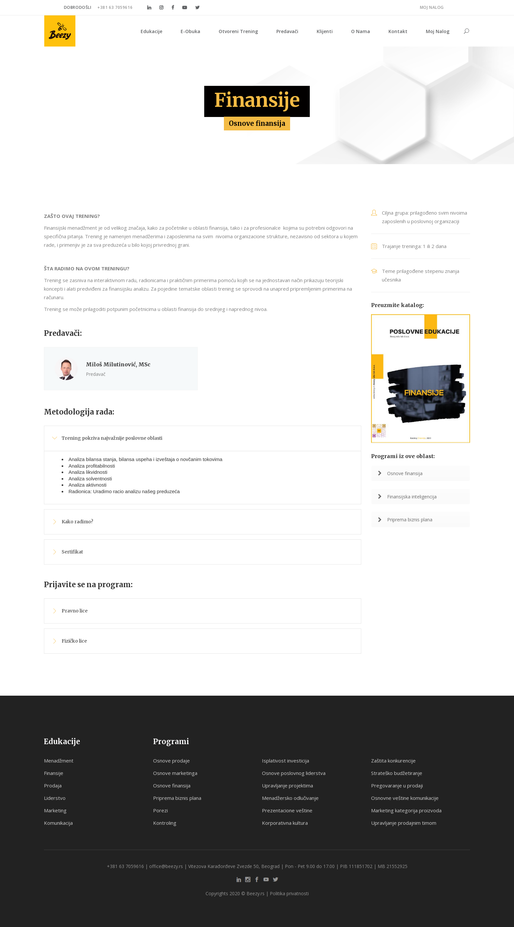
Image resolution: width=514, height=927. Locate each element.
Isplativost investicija (285, 760)
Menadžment (58, 760)
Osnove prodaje (171, 760)
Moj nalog (432, 7)
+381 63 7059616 (114, 7)
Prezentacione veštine (287, 810)
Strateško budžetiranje (396, 773)
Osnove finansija (400, 473)
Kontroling (164, 823)
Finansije (53, 773)
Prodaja (53, 785)
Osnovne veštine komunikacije (405, 798)
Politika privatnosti (289, 893)
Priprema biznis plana (405, 519)
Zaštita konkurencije (393, 760)
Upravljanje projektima (287, 785)
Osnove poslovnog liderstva (294, 773)
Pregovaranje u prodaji (397, 785)
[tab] (202, 438)
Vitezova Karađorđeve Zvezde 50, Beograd (234, 866)
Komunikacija (58, 823)
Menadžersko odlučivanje (290, 798)
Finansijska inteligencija (407, 496)
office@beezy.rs (166, 866)
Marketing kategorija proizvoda (406, 810)
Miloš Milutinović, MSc (118, 364)
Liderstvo (55, 798)
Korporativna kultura (285, 823)
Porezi (160, 810)
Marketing (55, 810)
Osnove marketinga (175, 773)
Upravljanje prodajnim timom (403, 823)
